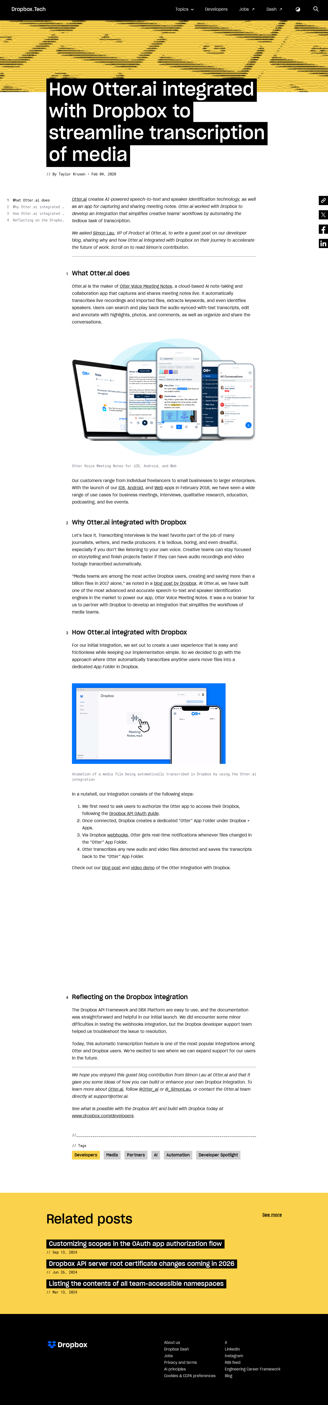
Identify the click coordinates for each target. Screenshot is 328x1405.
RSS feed (232, 1363)
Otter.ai (79, 199)
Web (158, 488)
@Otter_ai (148, 1089)
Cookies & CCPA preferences (190, 1376)
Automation (178, 1155)
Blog (228, 1376)
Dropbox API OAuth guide (134, 814)
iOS (122, 488)
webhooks (117, 835)
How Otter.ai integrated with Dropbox (38, 213)
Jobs (244, 9)
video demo (143, 868)
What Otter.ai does (31, 200)
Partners (136, 1155)
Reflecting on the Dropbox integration (38, 220)
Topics (181, 9)
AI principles (175, 1369)
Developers (216, 9)
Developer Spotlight (218, 1155)
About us (172, 1343)
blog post (111, 868)
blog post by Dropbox (175, 584)
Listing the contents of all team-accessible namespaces (136, 1284)
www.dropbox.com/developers (103, 1116)
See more (272, 1215)
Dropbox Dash (176, 1349)
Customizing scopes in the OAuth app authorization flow (135, 1244)
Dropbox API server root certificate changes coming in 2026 (142, 1264)
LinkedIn (232, 1349)
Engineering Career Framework (252, 1369)
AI (155, 1155)
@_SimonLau (178, 1089)
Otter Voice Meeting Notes (146, 286)
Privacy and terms (180, 1363)
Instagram (234, 1356)
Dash (272, 9)
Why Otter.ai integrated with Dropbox (38, 206)
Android (135, 488)
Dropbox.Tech (29, 9)
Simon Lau (103, 233)
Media (112, 1155)
